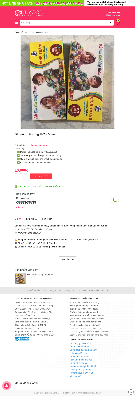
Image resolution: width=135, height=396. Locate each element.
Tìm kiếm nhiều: (33, 290)
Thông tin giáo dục (78, 353)
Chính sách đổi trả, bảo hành (83, 350)
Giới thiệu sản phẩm (79, 356)
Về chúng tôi (76, 376)
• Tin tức (105, 290)
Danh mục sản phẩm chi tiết (83, 366)
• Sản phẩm (94, 290)
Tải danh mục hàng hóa (81, 360)
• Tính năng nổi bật (52, 290)
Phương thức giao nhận (81, 369)
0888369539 (114, 12)
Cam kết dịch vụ (43, 162)
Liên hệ (19, 207)
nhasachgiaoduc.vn (93, 393)
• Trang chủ (69, 290)
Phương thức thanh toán (81, 373)
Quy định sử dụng (78, 363)
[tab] (18, 219)
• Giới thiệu (81, 290)
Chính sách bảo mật (79, 347)
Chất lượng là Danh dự (80, 343)
